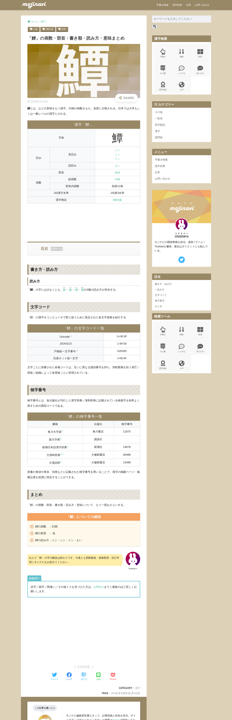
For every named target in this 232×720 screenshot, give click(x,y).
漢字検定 (163, 87)
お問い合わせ (202, 5)
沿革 (188, 5)
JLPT (181, 87)
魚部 (65, 29)
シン (117, 154)
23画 (35, 29)
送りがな (200, 70)
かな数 (163, 70)
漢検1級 (50, 29)
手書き (163, 53)
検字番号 (159, 303)
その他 (159, 113)
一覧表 (159, 119)
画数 (181, 53)
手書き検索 (162, 5)
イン (117, 159)
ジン (117, 150)
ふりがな (181, 70)
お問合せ (99, 588)
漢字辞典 (177, 5)
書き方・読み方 (163, 286)
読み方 (160, 292)
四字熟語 (160, 126)
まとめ (158, 309)
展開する (56, 249)
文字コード (161, 298)
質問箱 (159, 139)
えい (117, 165)
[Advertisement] (83, 220)
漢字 (137, 689)
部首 (200, 53)
